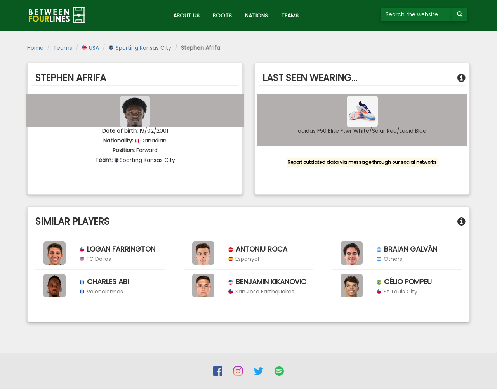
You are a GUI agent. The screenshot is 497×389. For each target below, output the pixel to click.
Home (35, 48)
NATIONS (256, 15)
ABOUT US (186, 15)
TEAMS (290, 15)
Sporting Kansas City (140, 48)
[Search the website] (416, 14)
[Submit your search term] (459, 14)
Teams (62, 48)
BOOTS (222, 15)
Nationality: (118, 140)
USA (90, 48)
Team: (104, 160)
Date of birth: (120, 131)
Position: (124, 150)
